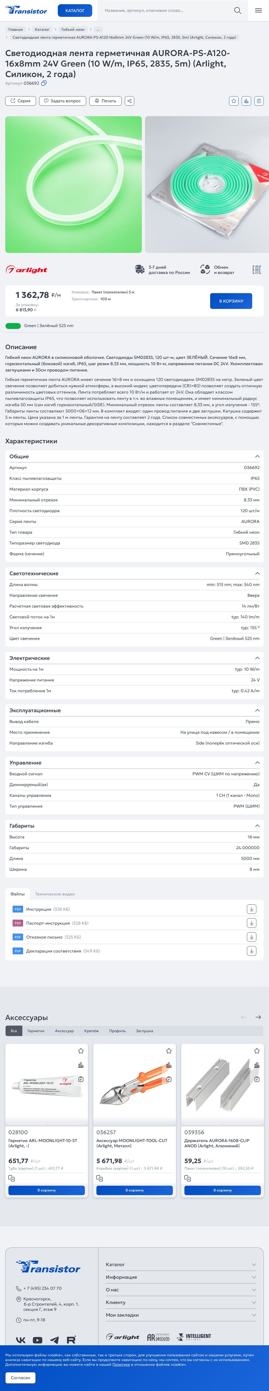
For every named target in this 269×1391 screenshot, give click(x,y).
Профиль (117, 1030)
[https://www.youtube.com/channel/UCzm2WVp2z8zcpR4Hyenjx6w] (37, 1340)
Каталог (75, 10)
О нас (112, 1290)
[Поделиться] (129, 101)
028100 (18, 1132)
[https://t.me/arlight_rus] (54, 1340)
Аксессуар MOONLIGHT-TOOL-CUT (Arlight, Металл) (131, 1143)
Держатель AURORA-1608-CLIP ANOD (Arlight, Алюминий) (216, 1143)
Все (14, 1030)
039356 (194, 1132)
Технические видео (55, 893)
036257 (106, 1132)
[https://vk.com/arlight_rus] (20, 1340)
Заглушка (144, 1030)
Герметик (36, 1030)
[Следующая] (258, 1017)
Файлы (18, 893)
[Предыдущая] (243, 1017)
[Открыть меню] (258, 10)
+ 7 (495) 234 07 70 (42, 1288)
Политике (121, 1364)
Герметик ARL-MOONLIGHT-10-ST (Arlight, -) (42, 1143)
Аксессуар (64, 1030)
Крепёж (91, 1030)
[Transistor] (26, 9)
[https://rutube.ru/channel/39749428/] (71, 1340)
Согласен (20, 1377)
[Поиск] (237, 10)
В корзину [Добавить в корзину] (231, 301)
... (98, 29)
